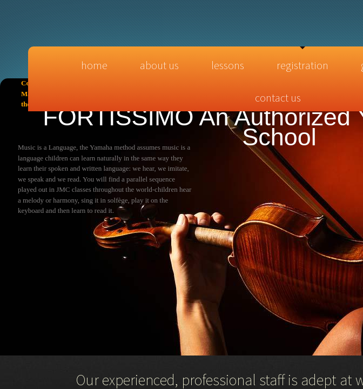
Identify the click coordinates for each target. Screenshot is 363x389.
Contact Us (278, 97)
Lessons (227, 65)
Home (94, 65)
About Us (159, 65)
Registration (302, 65)
